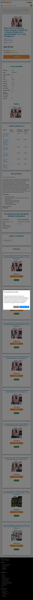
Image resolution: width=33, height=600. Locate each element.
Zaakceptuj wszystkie (24, 306)
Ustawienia (16, 306)
